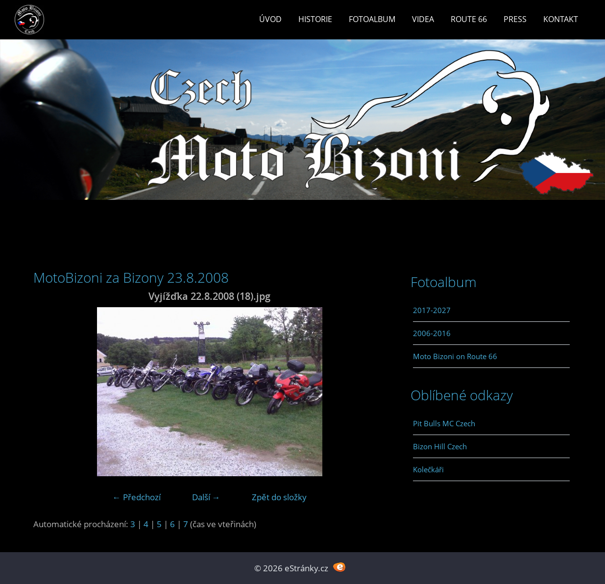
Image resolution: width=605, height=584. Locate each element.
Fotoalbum (372, 19)
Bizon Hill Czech (440, 446)
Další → (206, 497)
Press (515, 19)
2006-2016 (432, 333)
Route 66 (469, 19)
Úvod (270, 19)
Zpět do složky (279, 497)
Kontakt (560, 19)
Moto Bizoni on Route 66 (455, 356)
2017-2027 (432, 310)
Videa (423, 19)
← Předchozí (137, 497)
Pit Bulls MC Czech (444, 423)
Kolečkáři (428, 469)
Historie (315, 19)
